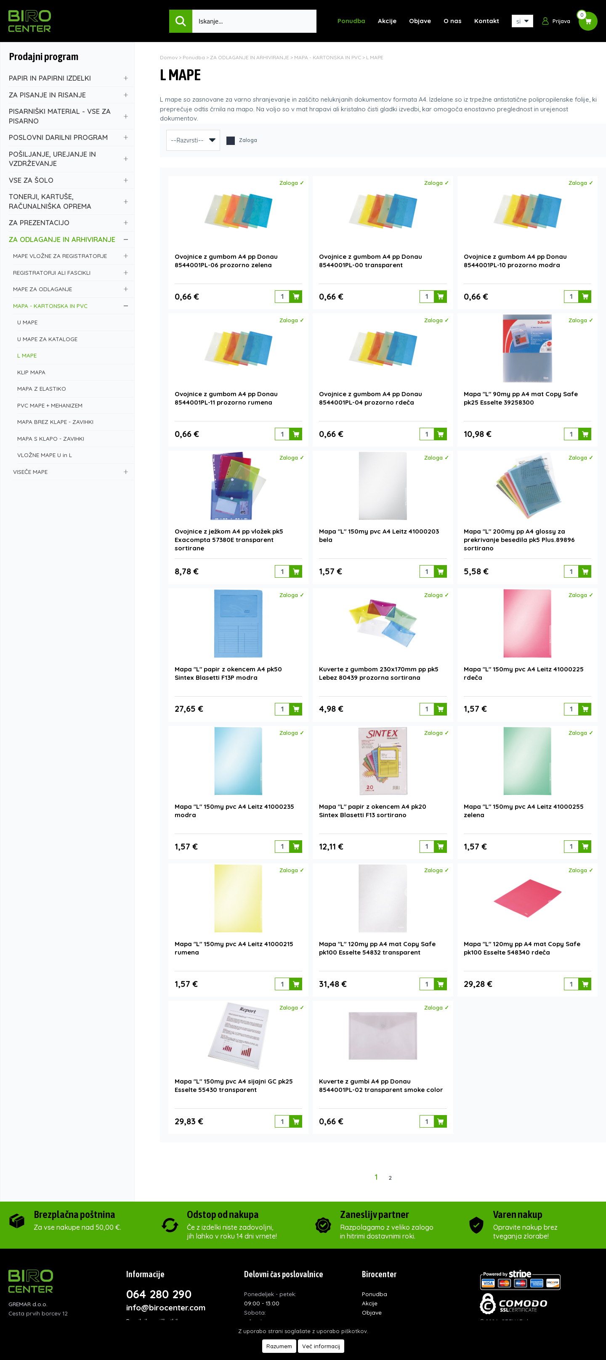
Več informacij (321, 1346)
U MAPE (72, 322)
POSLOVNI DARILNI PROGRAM (68, 137)
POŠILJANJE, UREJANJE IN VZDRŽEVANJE (68, 159)
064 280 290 (158, 1287)
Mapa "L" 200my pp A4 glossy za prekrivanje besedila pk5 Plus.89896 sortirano (519, 537)
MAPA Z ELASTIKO (72, 388)
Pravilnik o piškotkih (153, 1314)
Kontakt (486, 21)
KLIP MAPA (72, 372)
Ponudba (351, 21)
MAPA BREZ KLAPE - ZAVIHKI (72, 421)
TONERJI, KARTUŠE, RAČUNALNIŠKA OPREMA (68, 201)
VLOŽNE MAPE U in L (72, 454)
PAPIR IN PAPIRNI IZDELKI (68, 78)
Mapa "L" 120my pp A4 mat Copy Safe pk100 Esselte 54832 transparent (377, 942)
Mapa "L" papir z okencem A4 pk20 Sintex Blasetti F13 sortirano (372, 806)
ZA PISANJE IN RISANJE (68, 94)
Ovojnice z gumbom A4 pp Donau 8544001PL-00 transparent (370, 260)
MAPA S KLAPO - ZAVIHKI (72, 438)
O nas (453, 21)
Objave (420, 21)
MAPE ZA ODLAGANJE (70, 288)
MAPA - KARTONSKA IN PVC (70, 305)
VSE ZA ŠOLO (68, 180)
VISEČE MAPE (70, 471)
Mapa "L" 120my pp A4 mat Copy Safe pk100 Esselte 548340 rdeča (522, 942)
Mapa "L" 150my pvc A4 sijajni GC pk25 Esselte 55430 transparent (234, 1079)
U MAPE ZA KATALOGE (72, 338)
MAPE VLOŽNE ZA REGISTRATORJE (70, 255)
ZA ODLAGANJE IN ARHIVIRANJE (68, 239)
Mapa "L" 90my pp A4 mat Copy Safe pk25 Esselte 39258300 (521, 396)
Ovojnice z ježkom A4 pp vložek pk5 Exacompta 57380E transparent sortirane (229, 537)
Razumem (279, 1346)
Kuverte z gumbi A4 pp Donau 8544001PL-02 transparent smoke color (381, 1079)
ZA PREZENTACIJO (68, 222)
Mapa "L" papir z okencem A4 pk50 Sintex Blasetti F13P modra (228, 669)
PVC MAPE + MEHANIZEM (72, 405)
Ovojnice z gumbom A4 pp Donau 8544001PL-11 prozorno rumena (226, 396)
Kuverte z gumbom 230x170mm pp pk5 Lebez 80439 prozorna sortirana (379, 669)
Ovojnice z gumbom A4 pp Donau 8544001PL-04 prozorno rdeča (370, 396)
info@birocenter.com (166, 1301)
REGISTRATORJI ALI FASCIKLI (70, 272)
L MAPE (72, 355)
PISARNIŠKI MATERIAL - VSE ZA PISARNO (68, 116)
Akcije (387, 21)
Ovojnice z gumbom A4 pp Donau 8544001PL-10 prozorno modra (515, 260)
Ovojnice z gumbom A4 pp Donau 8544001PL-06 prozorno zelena (226, 260)
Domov (169, 57)
